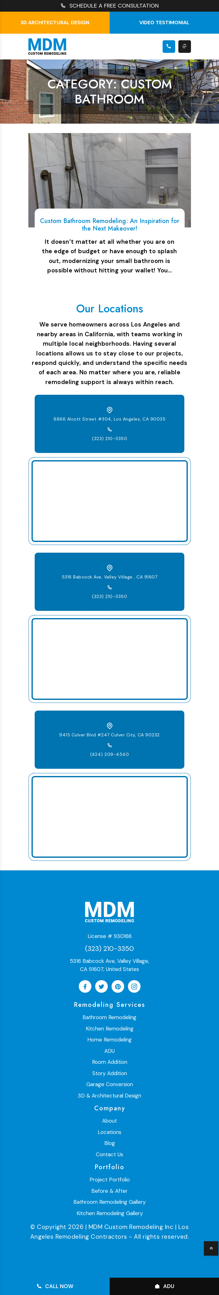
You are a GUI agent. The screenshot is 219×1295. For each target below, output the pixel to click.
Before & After (109, 1190)
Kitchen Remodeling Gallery (110, 1213)
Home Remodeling (109, 1039)
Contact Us (109, 1154)
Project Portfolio (109, 1179)
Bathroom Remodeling (109, 1017)
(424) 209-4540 (109, 754)
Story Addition (109, 1073)
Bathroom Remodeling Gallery (109, 1202)
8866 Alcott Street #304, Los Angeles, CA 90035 (109, 419)
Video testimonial (164, 22)
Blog (109, 1143)
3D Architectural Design (54, 22)
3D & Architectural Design (109, 1095)
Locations (109, 1132)
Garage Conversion (109, 1084)
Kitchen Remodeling (110, 1028)
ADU (109, 1050)
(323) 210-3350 (109, 438)
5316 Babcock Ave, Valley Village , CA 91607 (110, 577)
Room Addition (109, 1062)
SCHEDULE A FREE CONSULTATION (109, 6)
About (109, 1121)
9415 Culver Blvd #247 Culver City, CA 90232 (109, 735)
